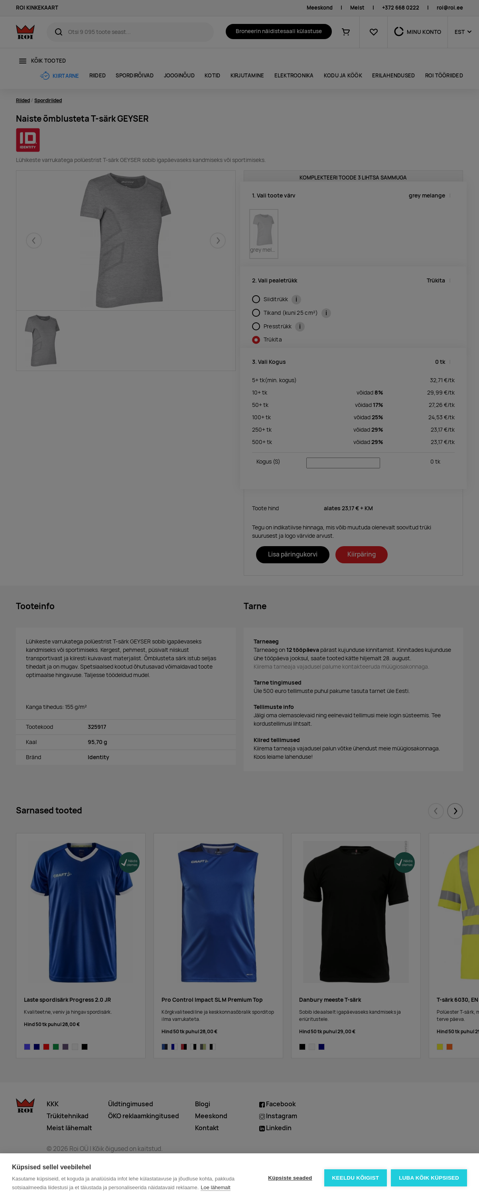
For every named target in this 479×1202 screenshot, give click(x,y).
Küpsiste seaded (290, 1178)
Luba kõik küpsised (429, 1178)
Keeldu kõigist (355, 1178)
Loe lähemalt (215, 1187)
